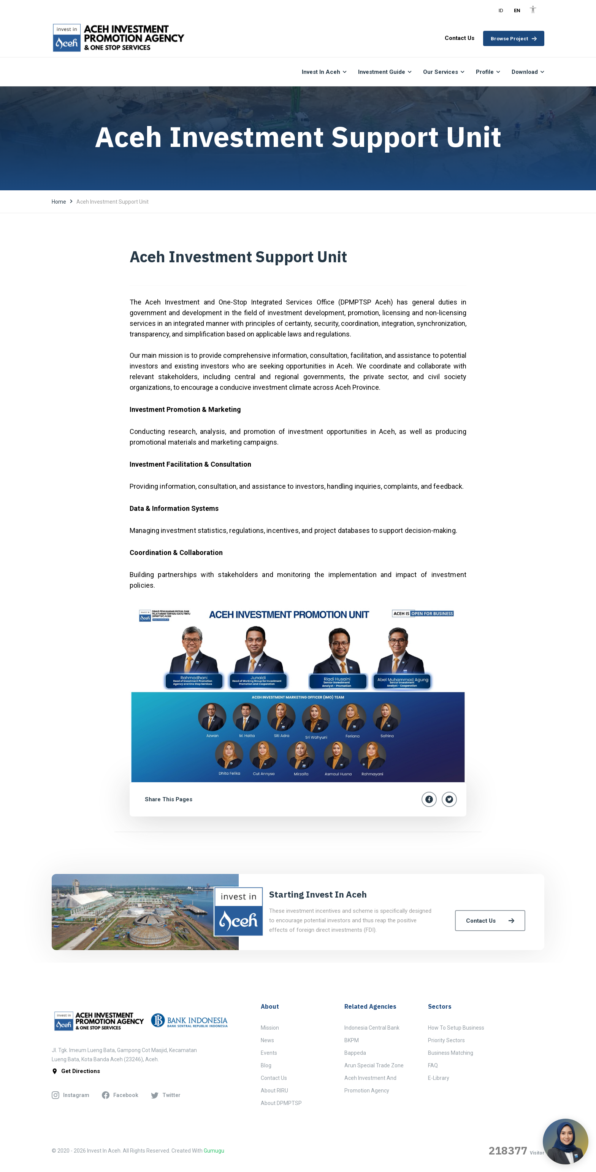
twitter (166, 1095)
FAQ (433, 1065)
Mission (270, 1028)
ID (501, 10)
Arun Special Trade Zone (374, 1065)
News (267, 1040)
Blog (266, 1065)
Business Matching (450, 1053)
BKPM (351, 1040)
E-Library (438, 1078)
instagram (70, 1095)
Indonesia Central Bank (371, 1028)
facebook (120, 1095)
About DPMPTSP (281, 1103)
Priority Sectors (446, 1040)
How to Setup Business (456, 1028)
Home (59, 202)
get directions (76, 1071)
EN (517, 10)
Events (269, 1053)
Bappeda (355, 1053)
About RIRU (274, 1090)
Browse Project (514, 38)
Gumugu (214, 1151)
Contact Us (490, 920)
